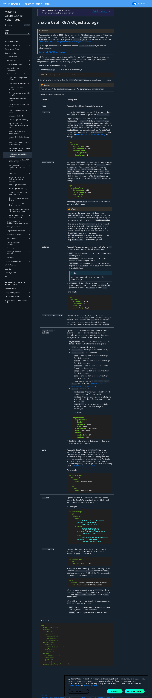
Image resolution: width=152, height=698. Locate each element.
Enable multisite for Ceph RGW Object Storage (19, 161)
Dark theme (142, 4)
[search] (17, 25)
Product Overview (12, 41)
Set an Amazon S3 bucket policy (17, 100)
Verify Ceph (12, 173)
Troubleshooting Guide (14, 261)
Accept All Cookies (134, 695)
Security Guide (10, 273)
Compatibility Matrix (12, 292)
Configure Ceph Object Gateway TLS (16, 88)
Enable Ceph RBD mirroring (18, 189)
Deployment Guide (12, 49)
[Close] (144, 683)
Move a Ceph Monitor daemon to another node (19, 144)
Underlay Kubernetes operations (14, 253)
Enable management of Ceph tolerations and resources (16, 179)
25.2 (17, 33)
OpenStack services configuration (13, 69)
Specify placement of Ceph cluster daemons (18, 205)
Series (7, 30)
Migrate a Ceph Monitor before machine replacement (19, 149)
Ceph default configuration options (18, 79)
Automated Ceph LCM (16, 116)
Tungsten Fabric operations (16, 231)
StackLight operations (14, 227)
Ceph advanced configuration (19, 83)
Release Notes (10, 289)
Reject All (114, 695)
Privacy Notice (90, 690)
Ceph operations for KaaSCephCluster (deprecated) (17, 222)
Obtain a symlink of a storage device (17, 132)
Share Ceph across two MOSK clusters (19, 199)
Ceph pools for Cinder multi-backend (18, 111)
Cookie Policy (74, 690)
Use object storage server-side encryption (19, 94)
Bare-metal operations (14, 234)
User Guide (9, 269)
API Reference (10, 265)
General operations (13, 248)
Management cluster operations (13, 243)
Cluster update (12, 57)
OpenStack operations (14, 64)
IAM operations (12, 238)
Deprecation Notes (12, 296)
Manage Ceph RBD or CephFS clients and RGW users (17, 167)
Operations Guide (11, 53)
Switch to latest (99, 11)
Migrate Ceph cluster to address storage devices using (19, 125)
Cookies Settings (78, 695)
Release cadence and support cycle (16, 301)
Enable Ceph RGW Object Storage (18, 155)
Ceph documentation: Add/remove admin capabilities (89, 384)
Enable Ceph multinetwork (17, 185)
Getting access (12, 61)
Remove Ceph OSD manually (18, 120)
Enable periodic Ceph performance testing (16, 216)
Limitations (10, 257)
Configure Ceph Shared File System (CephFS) (18, 193)
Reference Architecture (14, 45)
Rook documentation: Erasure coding (90, 134)
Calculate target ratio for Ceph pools (19, 105)
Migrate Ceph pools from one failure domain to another (19, 211)
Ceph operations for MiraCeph (17, 74)
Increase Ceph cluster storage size (19, 138)
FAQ (6, 276)
